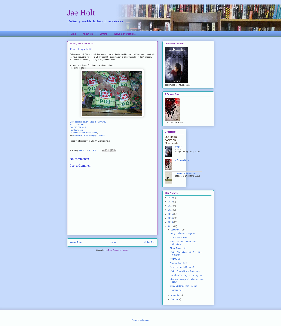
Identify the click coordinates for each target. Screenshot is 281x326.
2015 (170, 214)
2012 (170, 226)
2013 (170, 222)
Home (113, 242)
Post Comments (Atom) (118, 250)
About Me (88, 34)
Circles (178, 147)
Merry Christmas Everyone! (182, 233)
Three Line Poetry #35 (185, 173)
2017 (170, 206)
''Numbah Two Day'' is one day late (186, 275)
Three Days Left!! (178, 248)
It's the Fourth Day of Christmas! (185, 271)
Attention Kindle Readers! (182, 267)
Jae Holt (81, 12)
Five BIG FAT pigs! (78, 127)
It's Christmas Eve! (178, 237)
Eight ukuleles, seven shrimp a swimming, (88, 122)
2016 (170, 210)
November (176, 295)
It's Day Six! (175, 259)
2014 (170, 218)
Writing (103, 34)
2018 (170, 201)
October (175, 299)
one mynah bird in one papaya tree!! (89, 135)
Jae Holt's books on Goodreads (171, 140)
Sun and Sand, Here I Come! (183, 286)
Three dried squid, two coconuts (83, 133)
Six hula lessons (77, 124)
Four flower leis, (76, 130)
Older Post (149, 242)
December (176, 230)
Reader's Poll (176, 290)
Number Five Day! (178, 263)
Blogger (145, 320)
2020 (170, 197)
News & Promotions (125, 34)
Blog (73, 34)
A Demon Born (182, 160)
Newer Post (76, 242)
